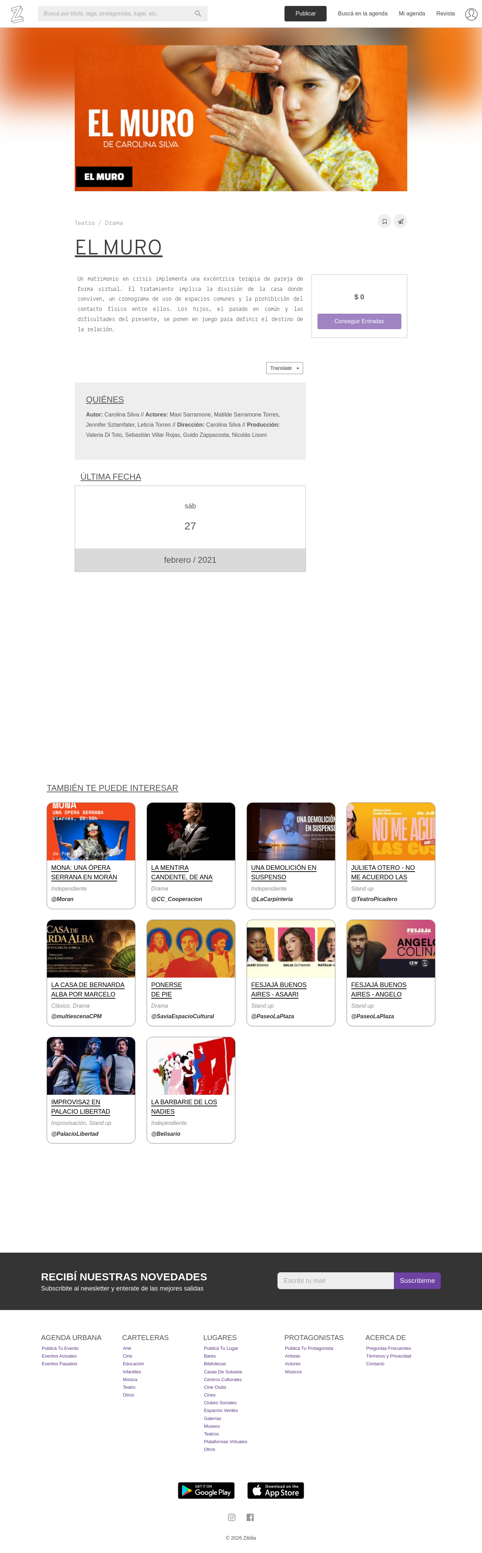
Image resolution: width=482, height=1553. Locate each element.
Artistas (292, 1356)
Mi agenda (412, 13)
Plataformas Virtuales (225, 1441)
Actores (293, 1363)
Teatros (211, 1434)
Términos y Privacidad (388, 1356)
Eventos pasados (59, 1363)
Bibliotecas (215, 1363)
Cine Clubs (215, 1387)
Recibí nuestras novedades (124, 1276)
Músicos (293, 1371)
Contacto (375, 1363)
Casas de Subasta (223, 1371)
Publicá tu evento (60, 1348)
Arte (127, 1348)
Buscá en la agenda (362, 13)
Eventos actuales (59, 1356)
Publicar (306, 13)
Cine (127, 1356)
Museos (212, 1426)
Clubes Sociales (220, 1402)
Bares (210, 1356)
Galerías (212, 1418)
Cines (209, 1395)
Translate (284, 368)
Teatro (129, 1387)
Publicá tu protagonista (309, 1348)
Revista (445, 13)
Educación (133, 1363)
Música (130, 1379)
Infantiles (132, 1371)
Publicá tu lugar (221, 1348)
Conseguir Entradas (359, 321)
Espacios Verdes (221, 1410)
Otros (128, 1395)
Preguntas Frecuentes (388, 1348)
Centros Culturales (223, 1379)
